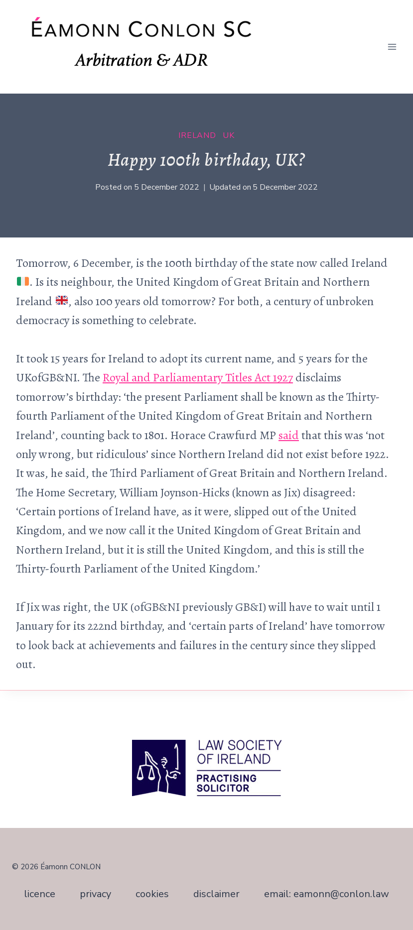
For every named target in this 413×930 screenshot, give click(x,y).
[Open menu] (392, 46)
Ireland (197, 135)
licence (39, 894)
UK (229, 135)
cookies (152, 894)
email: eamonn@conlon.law (326, 894)
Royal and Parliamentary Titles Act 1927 (198, 377)
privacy (95, 894)
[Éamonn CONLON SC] (148, 47)
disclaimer (216, 894)
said (288, 435)
